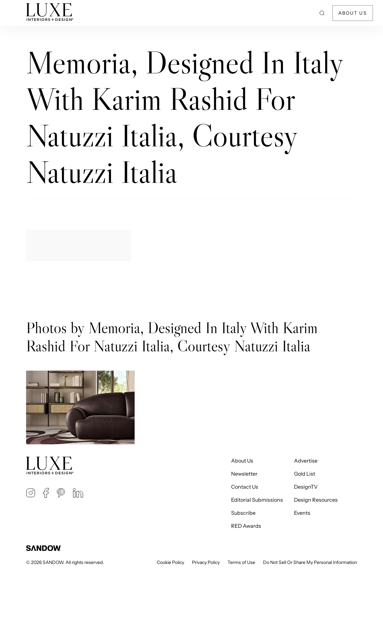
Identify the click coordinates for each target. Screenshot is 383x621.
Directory (240, 13)
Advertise (305, 460)
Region (131, 13)
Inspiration (201, 13)
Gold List (276, 13)
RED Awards (246, 526)
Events (302, 513)
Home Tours (97, 13)
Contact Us (244, 486)
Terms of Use (241, 562)
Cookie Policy (170, 562)
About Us (352, 13)
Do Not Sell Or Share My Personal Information (310, 562)
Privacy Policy (206, 562)
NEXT (303, 13)
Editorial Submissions (257, 499)
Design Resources (316, 499)
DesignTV (306, 486)
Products (163, 13)
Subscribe (243, 513)
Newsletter (244, 473)
